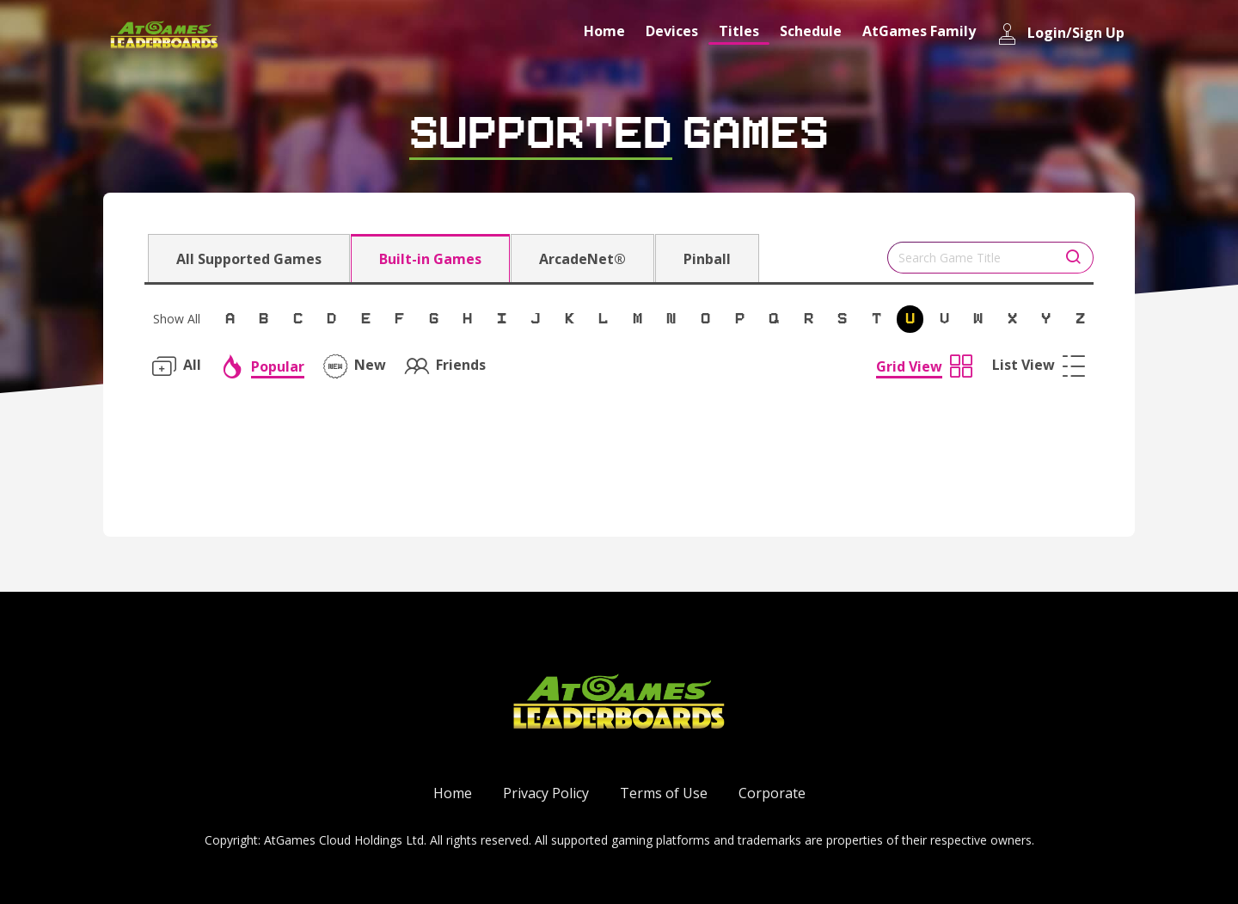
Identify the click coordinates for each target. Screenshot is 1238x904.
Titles (739, 31)
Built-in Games (430, 258)
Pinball (707, 258)
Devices (672, 31)
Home (604, 31)
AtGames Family (919, 31)
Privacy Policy (546, 793)
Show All (176, 319)
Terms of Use (664, 793)
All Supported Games (249, 258)
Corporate (772, 793)
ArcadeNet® (582, 258)
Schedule (811, 31)
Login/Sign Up (1060, 34)
